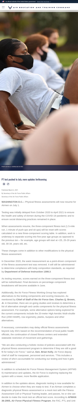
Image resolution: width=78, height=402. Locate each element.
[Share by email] (8, 184)
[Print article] (4, 184)
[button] (44, 2)
